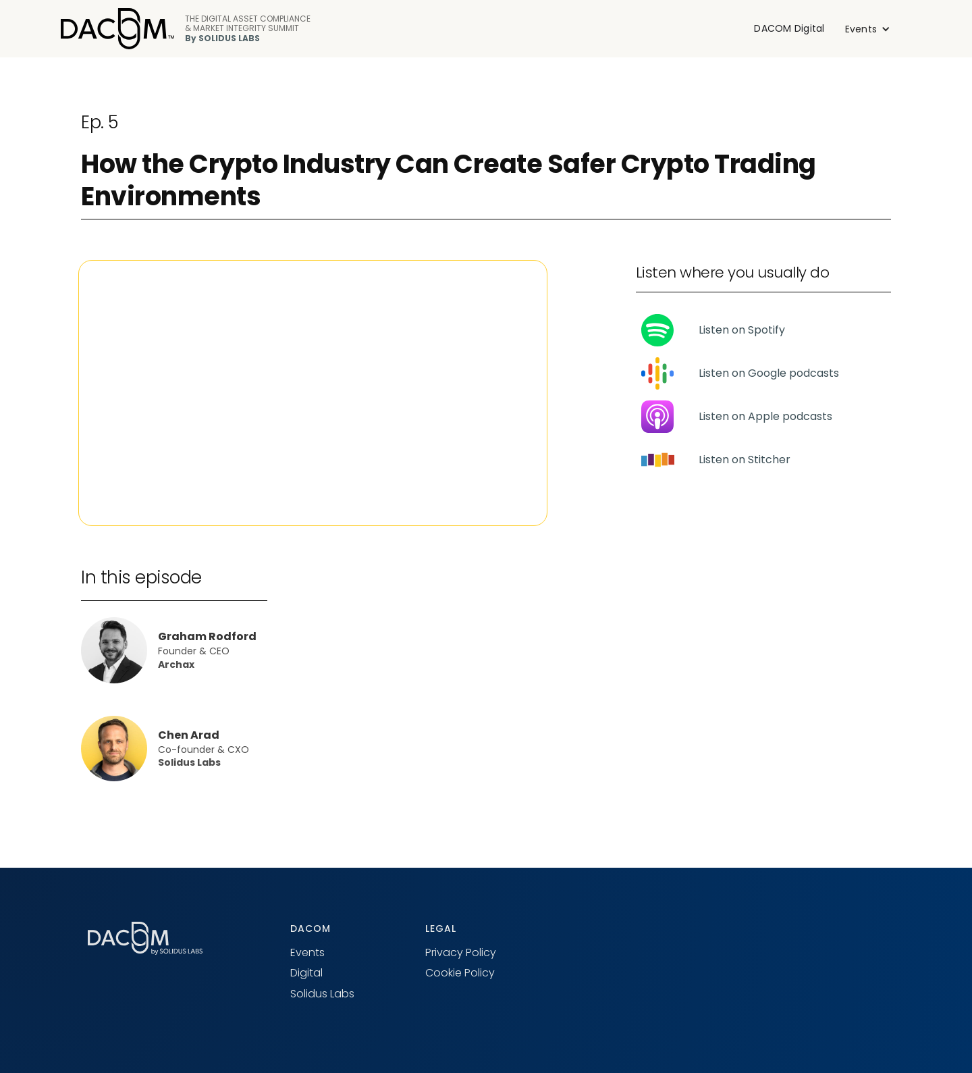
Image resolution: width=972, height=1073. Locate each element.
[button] (868, 29)
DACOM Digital (789, 28)
